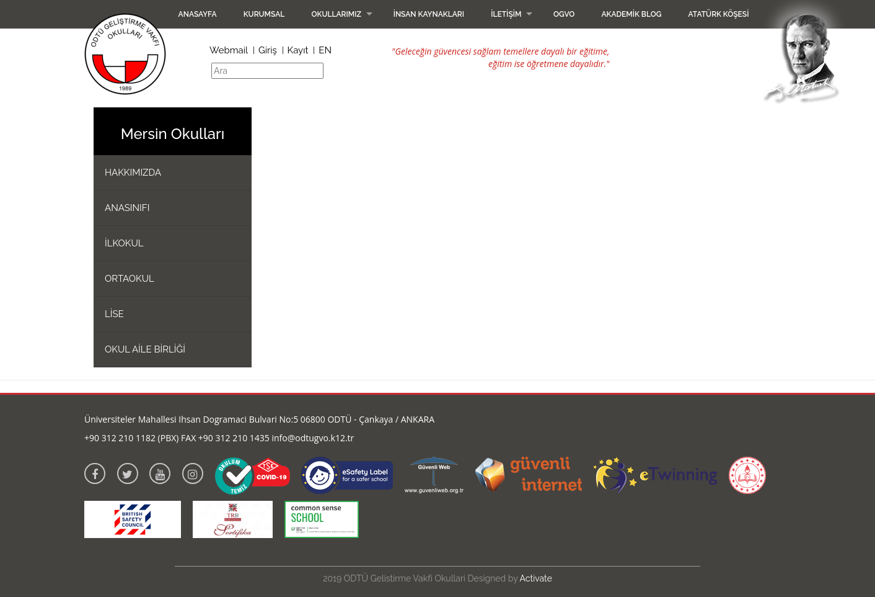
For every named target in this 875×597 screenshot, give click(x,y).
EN (325, 50)
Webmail (228, 50)
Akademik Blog (631, 14)
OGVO (563, 14)
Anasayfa (197, 14)
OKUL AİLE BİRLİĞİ (145, 349)
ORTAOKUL (129, 278)
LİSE (114, 314)
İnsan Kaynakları (429, 14)
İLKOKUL (124, 243)
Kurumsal (264, 14)
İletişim (506, 14)
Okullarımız (336, 14)
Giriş (267, 50)
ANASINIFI (127, 207)
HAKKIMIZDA (133, 172)
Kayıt (298, 50)
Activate (536, 578)
